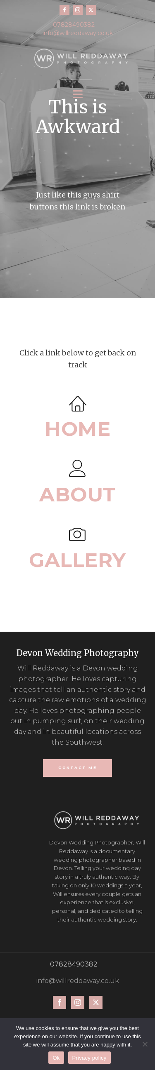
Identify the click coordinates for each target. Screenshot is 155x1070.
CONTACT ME (77, 767)
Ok (56, 1058)
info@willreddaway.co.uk (78, 33)
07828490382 (74, 24)
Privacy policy (89, 1058)
